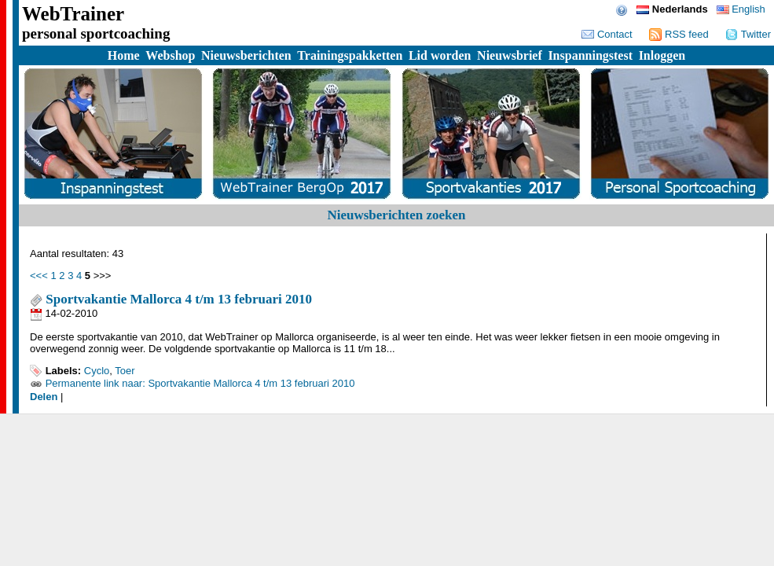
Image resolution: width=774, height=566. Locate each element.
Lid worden (440, 55)
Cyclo (97, 371)
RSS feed (678, 34)
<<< (39, 275)
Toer (124, 371)
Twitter (748, 34)
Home (124, 55)
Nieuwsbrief (509, 55)
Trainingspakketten (349, 55)
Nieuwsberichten (246, 55)
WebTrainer (73, 13)
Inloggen (662, 55)
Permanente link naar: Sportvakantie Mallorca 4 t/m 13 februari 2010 (200, 383)
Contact (606, 34)
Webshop (170, 55)
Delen (43, 396)
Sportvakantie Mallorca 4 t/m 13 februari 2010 (171, 299)
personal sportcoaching (96, 33)
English (741, 9)
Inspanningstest (590, 55)
